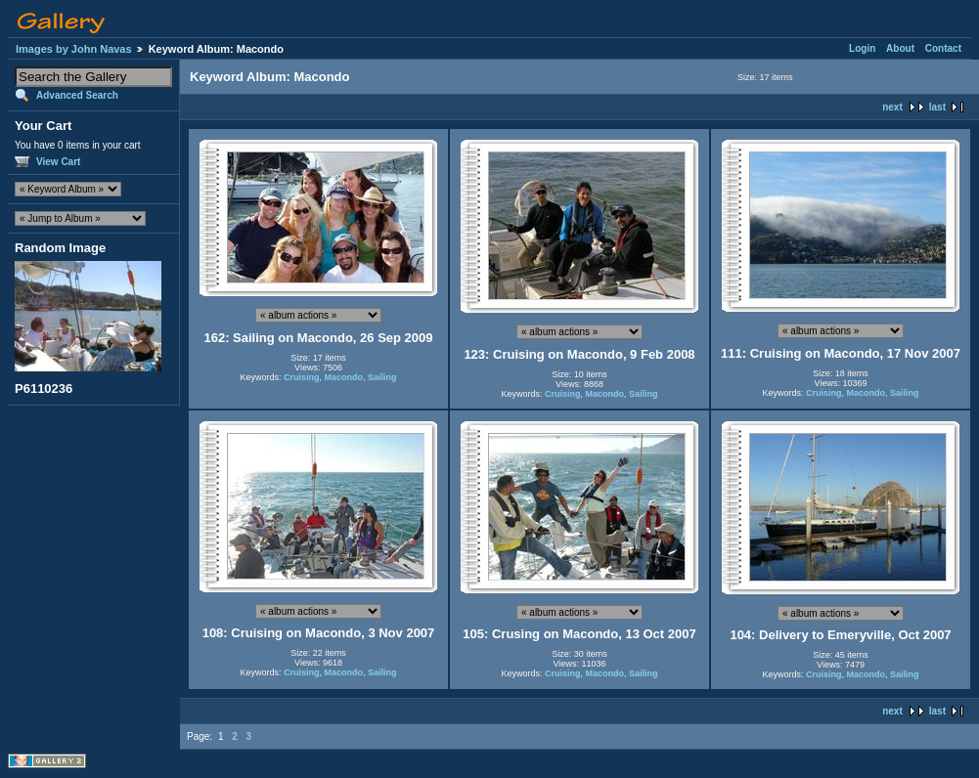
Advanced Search (77, 95)
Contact (943, 48)
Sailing (382, 377)
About (900, 48)
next (892, 107)
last (937, 107)
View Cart (58, 161)
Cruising (302, 377)
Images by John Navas (74, 49)
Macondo (344, 377)
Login (862, 48)
